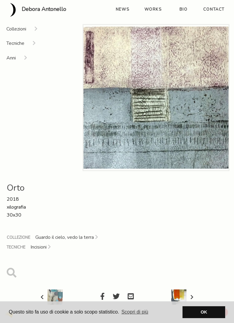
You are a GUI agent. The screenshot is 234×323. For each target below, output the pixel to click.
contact (214, 9)
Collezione (18, 237)
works (153, 9)
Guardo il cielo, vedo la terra (66, 237)
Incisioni (40, 247)
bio (183, 9)
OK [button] (203, 312)
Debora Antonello (35, 9)
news (122, 9)
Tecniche (16, 247)
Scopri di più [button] (134, 311)
